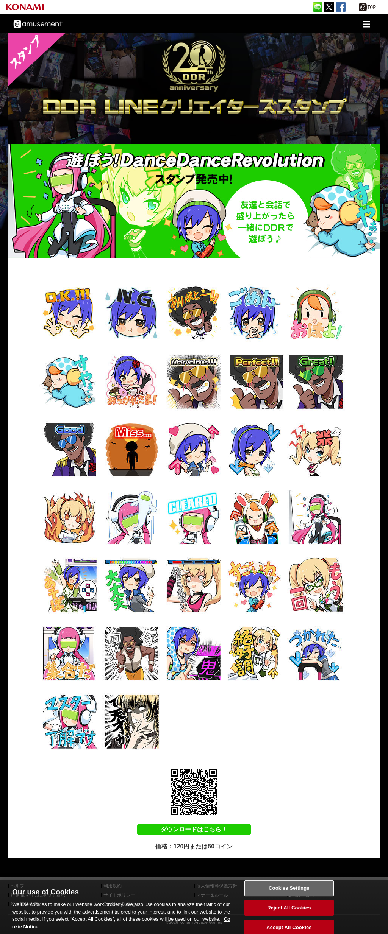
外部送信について (307, 886)
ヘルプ (17, 886)
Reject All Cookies (289, 922)
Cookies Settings (289, 902)
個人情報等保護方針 (216, 886)
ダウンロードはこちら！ (194, 829)
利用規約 (112, 886)
